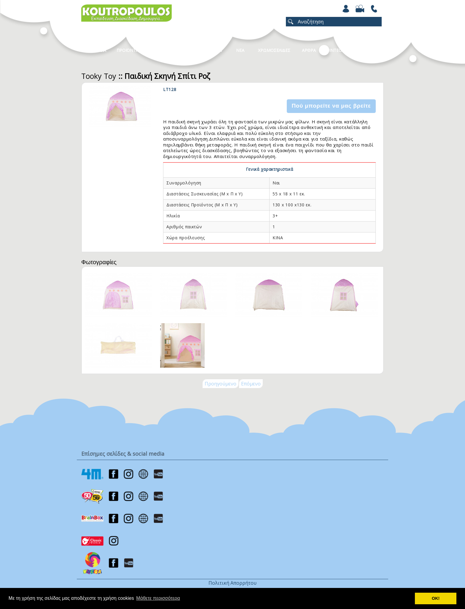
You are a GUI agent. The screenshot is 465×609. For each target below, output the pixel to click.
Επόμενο (251, 383)
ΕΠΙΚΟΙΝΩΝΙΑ (366, 50)
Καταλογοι (210, 50)
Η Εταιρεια (95, 50)
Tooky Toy (98, 76)
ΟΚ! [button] (435, 598)
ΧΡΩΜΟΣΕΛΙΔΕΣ (274, 50)
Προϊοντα (127, 50)
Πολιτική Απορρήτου (232, 583)
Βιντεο (334, 50)
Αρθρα (309, 50)
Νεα (240, 50)
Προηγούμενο (220, 383)
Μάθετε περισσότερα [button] (158, 598)
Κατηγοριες (173, 50)
